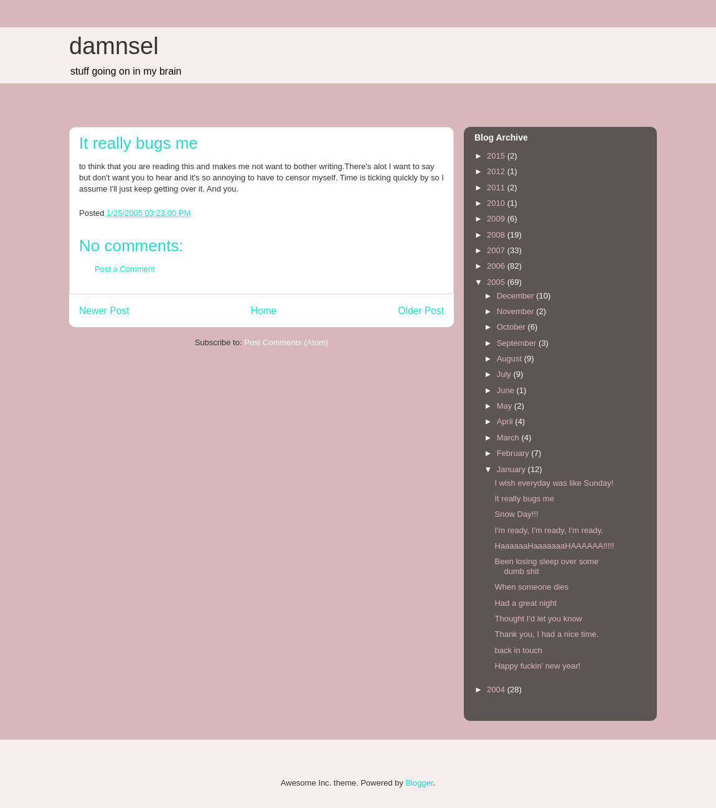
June (507, 390)
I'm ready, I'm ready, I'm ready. (548, 530)
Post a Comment (125, 269)
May (505, 406)
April (506, 421)
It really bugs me (523, 498)
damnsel (114, 46)
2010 (497, 203)
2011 (497, 187)
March (509, 437)
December (517, 295)
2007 (497, 250)
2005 (497, 282)
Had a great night (525, 603)
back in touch (518, 650)
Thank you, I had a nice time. (546, 634)
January (512, 469)
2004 (497, 689)
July (505, 374)
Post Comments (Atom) (286, 342)
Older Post (421, 310)
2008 (497, 234)
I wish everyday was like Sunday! (553, 483)
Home (264, 310)
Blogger (419, 782)
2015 (497, 155)
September (518, 343)
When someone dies (531, 587)
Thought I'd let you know (538, 618)
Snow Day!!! (516, 514)
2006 (497, 266)
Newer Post (104, 310)
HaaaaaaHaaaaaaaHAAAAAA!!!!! (554, 545)
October (512, 327)
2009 (497, 218)
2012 (497, 171)
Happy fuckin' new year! (537, 666)
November (517, 311)
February (514, 453)
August (510, 358)
